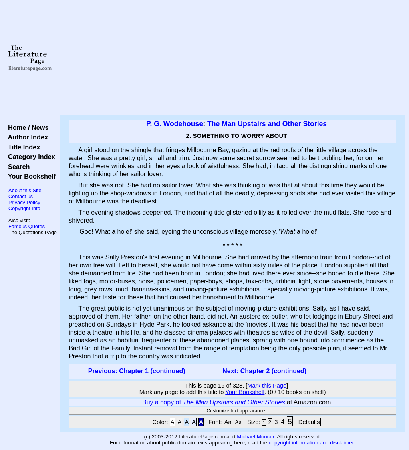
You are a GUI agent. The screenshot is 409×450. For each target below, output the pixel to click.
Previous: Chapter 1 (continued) (136, 371)
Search (17, 166)
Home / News (26, 127)
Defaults (309, 422)
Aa (228, 422)
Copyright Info (24, 208)
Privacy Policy (24, 202)
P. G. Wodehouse (174, 124)
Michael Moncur (255, 437)
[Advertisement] (232, 58)
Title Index (22, 147)
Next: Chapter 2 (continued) (264, 371)
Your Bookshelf (30, 176)
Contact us (20, 196)
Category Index (29, 156)
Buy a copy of (213, 402)
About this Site (25, 190)
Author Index (26, 137)
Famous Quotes (26, 226)
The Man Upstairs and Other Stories (267, 124)
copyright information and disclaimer (311, 443)
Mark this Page (266, 385)
